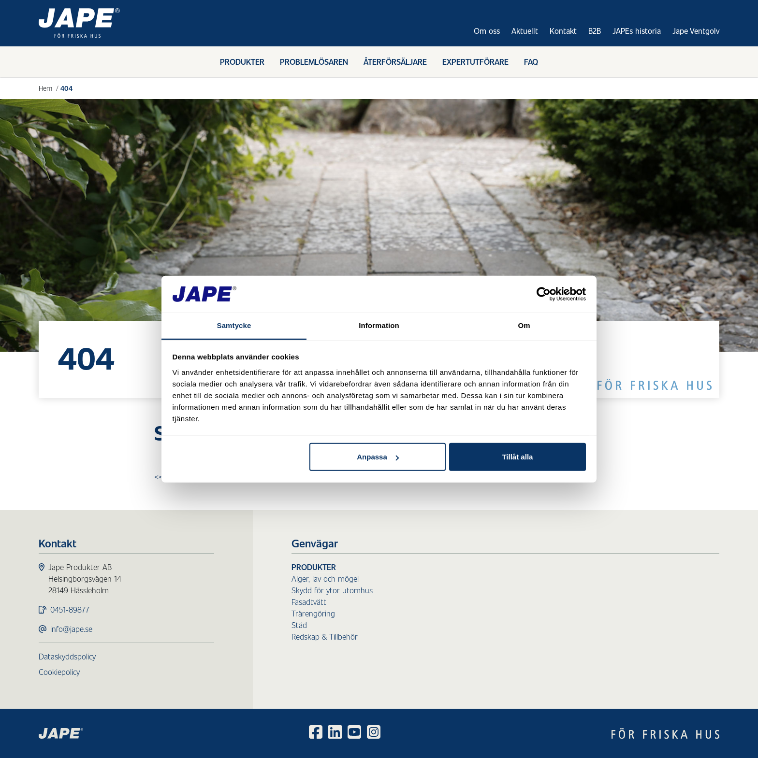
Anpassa (378, 457)
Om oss (487, 31)
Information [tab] (379, 325)
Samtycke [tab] (234, 325)
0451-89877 (69, 609)
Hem (45, 88)
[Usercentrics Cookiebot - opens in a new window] (543, 294)
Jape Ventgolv (695, 31)
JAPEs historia (636, 31)
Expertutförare (475, 62)
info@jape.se (71, 629)
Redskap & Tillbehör (325, 636)
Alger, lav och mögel (325, 578)
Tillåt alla (517, 457)
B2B (594, 31)
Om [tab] (524, 325)
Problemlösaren (314, 62)
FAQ (531, 62)
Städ (299, 625)
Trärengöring (313, 613)
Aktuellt (524, 31)
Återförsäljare (395, 62)
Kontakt (563, 31)
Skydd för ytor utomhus (332, 590)
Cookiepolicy (59, 672)
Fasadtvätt (309, 602)
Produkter (242, 62)
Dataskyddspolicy (67, 656)
